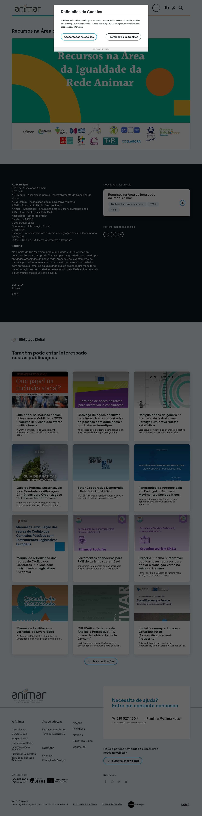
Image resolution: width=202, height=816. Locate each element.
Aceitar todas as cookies (79, 36)
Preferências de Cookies (123, 36)
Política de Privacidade (101, 49)
